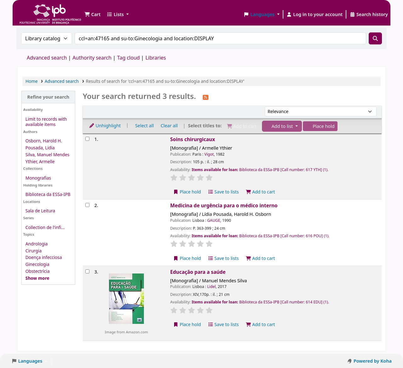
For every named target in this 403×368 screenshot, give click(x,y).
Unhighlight (105, 126)
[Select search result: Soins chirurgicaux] (87, 139)
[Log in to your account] (314, 14)
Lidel (211, 286)
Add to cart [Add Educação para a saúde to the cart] (260, 324)
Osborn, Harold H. (44, 141)
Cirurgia (34, 251)
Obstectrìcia (38, 271)
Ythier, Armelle (40, 161)
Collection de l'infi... (45, 227)
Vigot (209, 154)
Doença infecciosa (44, 257)
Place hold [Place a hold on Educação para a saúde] (187, 324)
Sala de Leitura (40, 211)
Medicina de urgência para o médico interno (224, 205)
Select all (144, 126)
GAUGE (213, 220)
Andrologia (37, 244)
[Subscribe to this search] (205, 97)
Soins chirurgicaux (192, 139)
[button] (92, 14)
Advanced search (47, 57)
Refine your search (48, 97)
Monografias (38, 178)
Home (32, 81)
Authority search (91, 57)
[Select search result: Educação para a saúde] (87, 271)
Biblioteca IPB (34, 9)
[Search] (375, 38)
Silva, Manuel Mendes (47, 155)
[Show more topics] (37, 278)
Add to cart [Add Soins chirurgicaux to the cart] (260, 192)
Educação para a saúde (198, 271)
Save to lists (223, 192)
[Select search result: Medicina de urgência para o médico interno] (87, 205)
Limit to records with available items (46, 121)
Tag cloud (128, 57)
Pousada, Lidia (40, 148)
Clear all (169, 126)
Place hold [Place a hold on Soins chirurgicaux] (187, 192)
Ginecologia (37, 264)
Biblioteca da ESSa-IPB (48, 194)
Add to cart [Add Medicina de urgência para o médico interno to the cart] (260, 258)
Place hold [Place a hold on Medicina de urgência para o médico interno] (187, 258)
